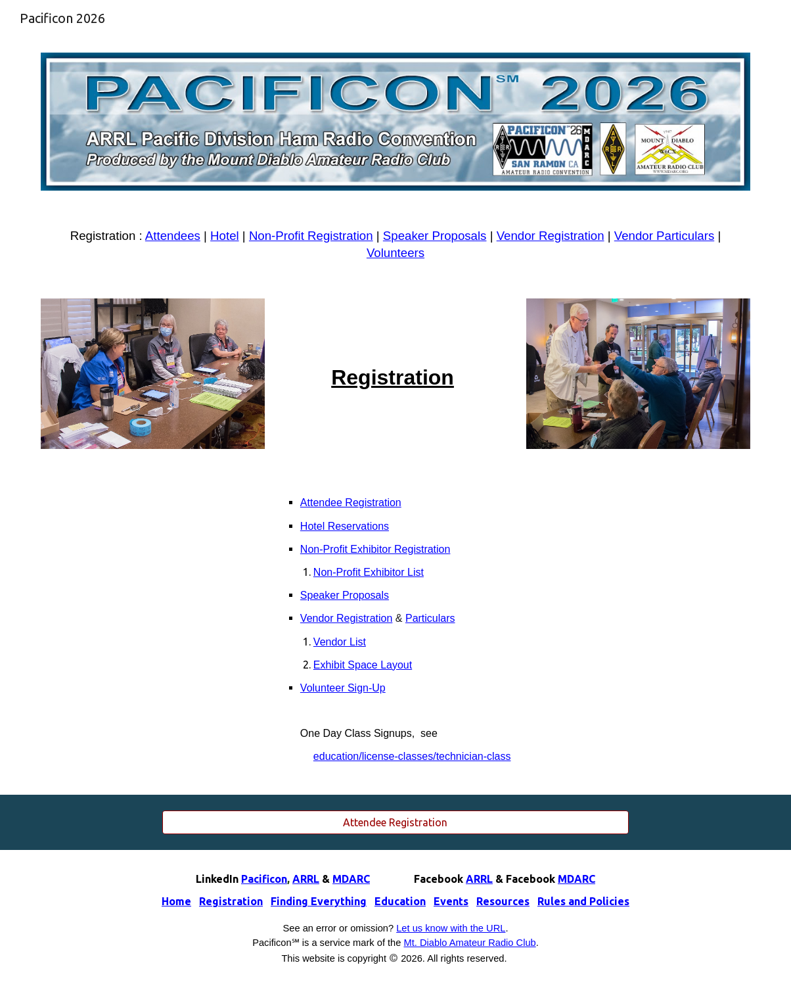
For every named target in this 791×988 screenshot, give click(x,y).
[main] (395, 244)
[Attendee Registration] (396, 822)
